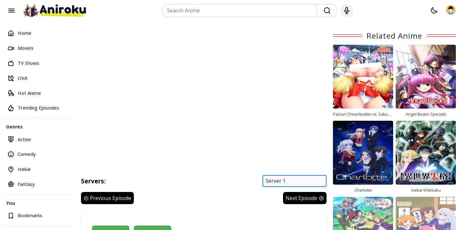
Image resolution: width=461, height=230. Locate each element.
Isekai (18, 169)
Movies (20, 48)
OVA (17, 78)
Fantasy (21, 184)
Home (19, 33)
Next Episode (305, 198)
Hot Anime (24, 93)
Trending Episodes (33, 108)
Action (19, 139)
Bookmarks (24, 215)
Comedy (21, 154)
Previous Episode (108, 198)
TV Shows (23, 63)
